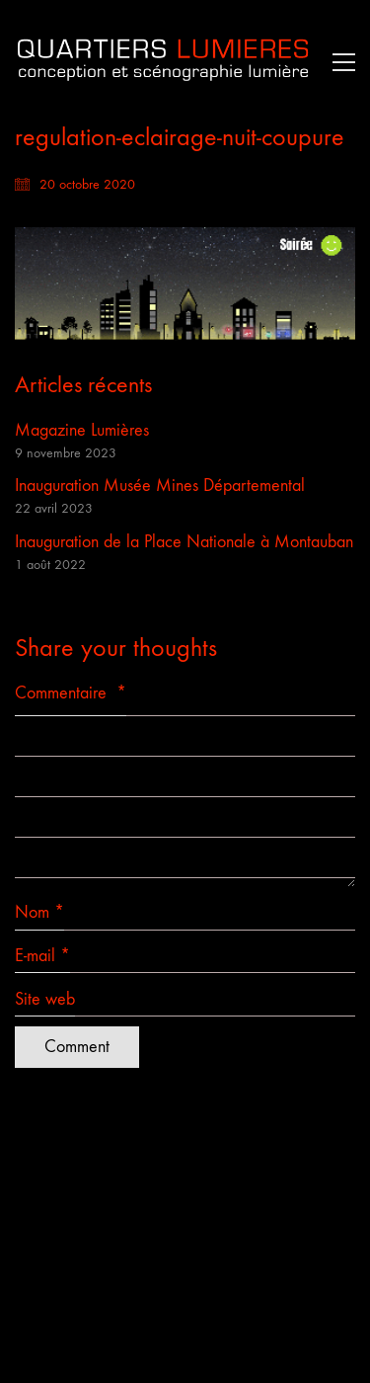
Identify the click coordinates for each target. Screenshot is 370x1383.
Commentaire (70, 693)
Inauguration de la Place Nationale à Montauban (184, 541)
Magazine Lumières (82, 430)
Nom (39, 913)
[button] (339, 62)
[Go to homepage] (163, 62)
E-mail (42, 956)
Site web (45, 999)
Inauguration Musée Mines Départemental (160, 485)
